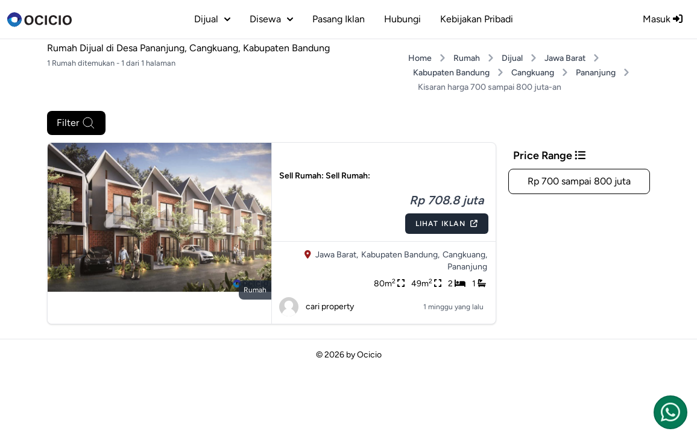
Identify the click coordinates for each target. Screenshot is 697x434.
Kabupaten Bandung (451, 73)
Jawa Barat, (336, 255)
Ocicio (369, 355)
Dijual (512, 58)
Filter (76, 123)
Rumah (466, 58)
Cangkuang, (465, 255)
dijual (212, 19)
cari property (316, 306)
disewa (271, 19)
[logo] (39, 19)
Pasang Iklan (338, 19)
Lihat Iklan (446, 223)
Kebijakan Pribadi (476, 19)
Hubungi (402, 19)
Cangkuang (532, 73)
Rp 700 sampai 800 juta (579, 181)
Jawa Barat (564, 58)
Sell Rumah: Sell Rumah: (324, 176)
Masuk (663, 19)
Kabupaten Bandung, (400, 255)
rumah (255, 290)
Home (420, 58)
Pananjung (596, 73)
